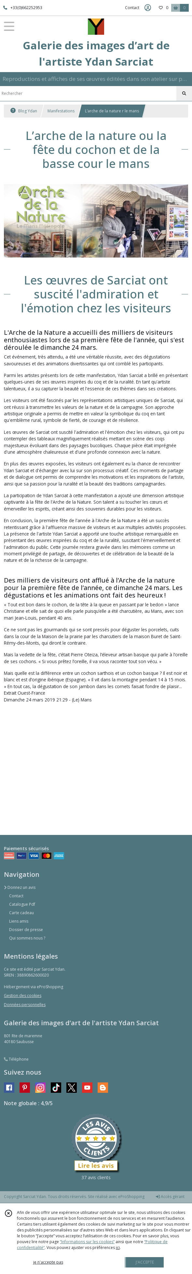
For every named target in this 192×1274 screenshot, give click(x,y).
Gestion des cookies (22, 995)
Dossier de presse (26, 929)
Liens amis (18, 921)
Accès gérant (170, 1196)
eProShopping (131, 1196)
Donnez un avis (19, 887)
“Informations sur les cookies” (87, 1241)
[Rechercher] (184, 93)
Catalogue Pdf (22, 904)
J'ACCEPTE (145, 1262)
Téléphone (16, 1059)
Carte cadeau (21, 912)
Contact (132, 7)
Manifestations (61, 111)
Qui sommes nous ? (27, 938)
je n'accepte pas (48, 1262)
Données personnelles (25, 1004)
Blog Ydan (23, 111)
